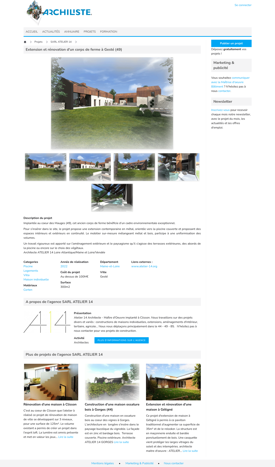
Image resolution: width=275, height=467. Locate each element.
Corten (28, 290)
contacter (224, 91)
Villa (27, 275)
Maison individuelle (36, 280)
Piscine (28, 266)
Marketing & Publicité (139, 463)
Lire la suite (65, 437)
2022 (63, 266)
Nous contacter (174, 463)
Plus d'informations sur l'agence (122, 340)
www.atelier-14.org (144, 266)
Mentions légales (102, 463)
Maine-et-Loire (110, 266)
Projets (39, 42)
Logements (31, 271)
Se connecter (243, 5)
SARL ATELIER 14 (61, 42)
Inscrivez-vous (220, 110)
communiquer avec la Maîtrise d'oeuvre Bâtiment (230, 82)
